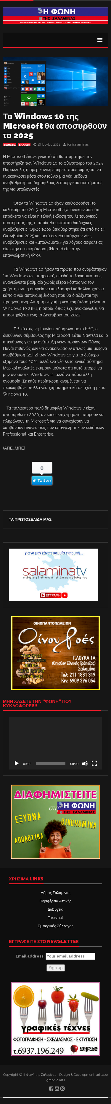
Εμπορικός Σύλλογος (55, 926)
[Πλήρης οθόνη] (94, 764)
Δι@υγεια (55, 909)
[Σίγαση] (85, 764)
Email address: (55, 956)
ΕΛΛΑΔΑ (24, 144)
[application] (55, 743)
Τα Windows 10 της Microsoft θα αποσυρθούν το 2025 (55, 125)
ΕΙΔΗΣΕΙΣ (10, 144)
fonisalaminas (78, 144)
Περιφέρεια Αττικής (55, 901)
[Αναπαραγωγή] (17, 764)
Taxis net (55, 917)
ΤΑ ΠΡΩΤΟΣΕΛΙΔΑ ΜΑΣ (30, 519)
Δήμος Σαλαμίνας (55, 892)
